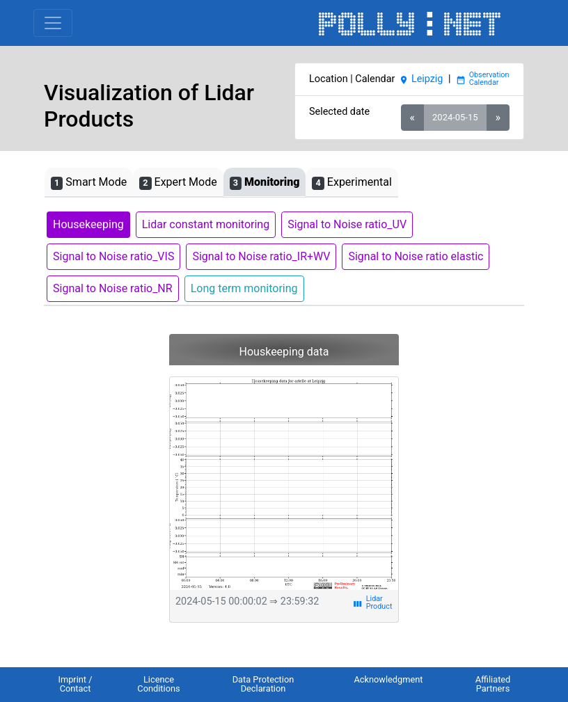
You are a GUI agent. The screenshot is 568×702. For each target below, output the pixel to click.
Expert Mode (177, 182)
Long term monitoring (244, 288)
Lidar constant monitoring (205, 224)
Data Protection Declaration (263, 684)
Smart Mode (89, 182)
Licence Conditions (158, 684)
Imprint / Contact (75, 684)
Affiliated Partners (493, 684)
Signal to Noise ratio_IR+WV (261, 256)
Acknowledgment (388, 679)
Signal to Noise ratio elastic (415, 256)
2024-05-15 (455, 117)
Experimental (351, 182)
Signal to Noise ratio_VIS (113, 256)
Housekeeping (88, 224)
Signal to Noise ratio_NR (113, 288)
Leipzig (421, 79)
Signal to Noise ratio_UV (347, 224)
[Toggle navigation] (52, 23)
